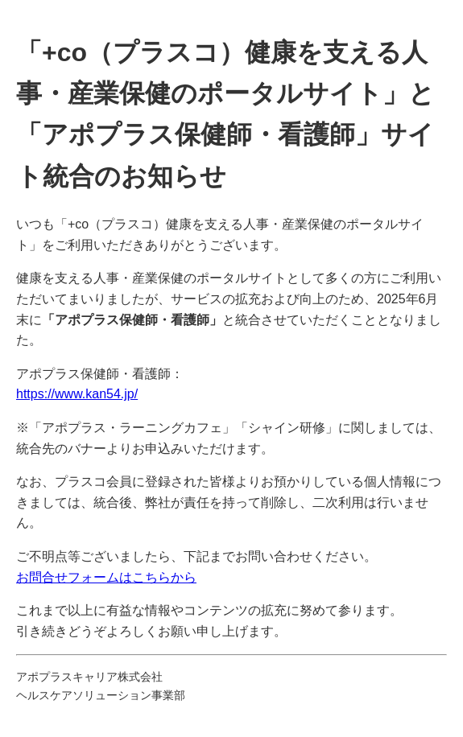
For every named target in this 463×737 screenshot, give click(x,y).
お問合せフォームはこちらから (106, 577)
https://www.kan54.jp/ (77, 394)
